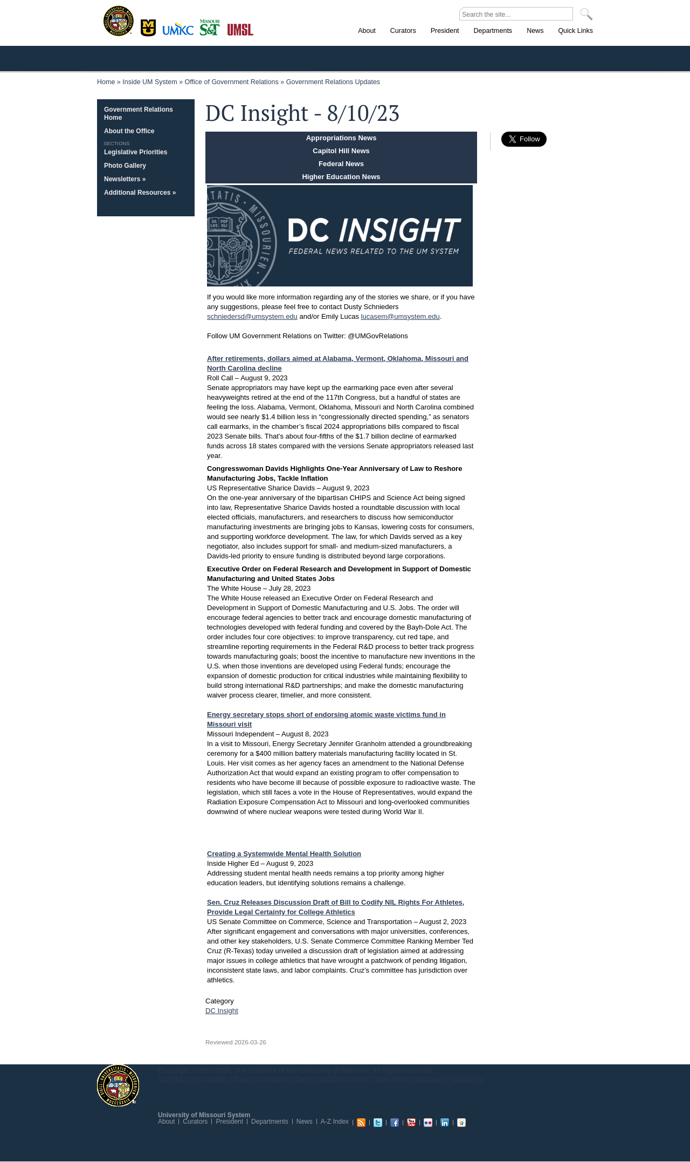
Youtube (411, 1122)
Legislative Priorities (135, 152)
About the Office (129, 131)
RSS (361, 1122)
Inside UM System (149, 82)
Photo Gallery (125, 165)
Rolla (212, 26)
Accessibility (210, 1079)
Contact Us (467, 1079)
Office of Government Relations (232, 82)
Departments (269, 1121)
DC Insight (221, 1011)
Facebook (394, 1122)
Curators (195, 1121)
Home (106, 82)
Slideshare (461, 1122)
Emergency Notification (410, 1079)
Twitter (378, 1122)
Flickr (428, 1122)
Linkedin (444, 1122)
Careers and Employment (332, 1079)
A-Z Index (335, 1121)
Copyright (172, 1079)
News (304, 1121)
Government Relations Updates (333, 82)
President (229, 1121)
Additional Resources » (140, 192)
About (166, 1121)
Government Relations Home (138, 113)
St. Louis (240, 28)
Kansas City (180, 32)
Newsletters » (125, 179)
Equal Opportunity (261, 1079)
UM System (118, 1085)
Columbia (149, 26)
